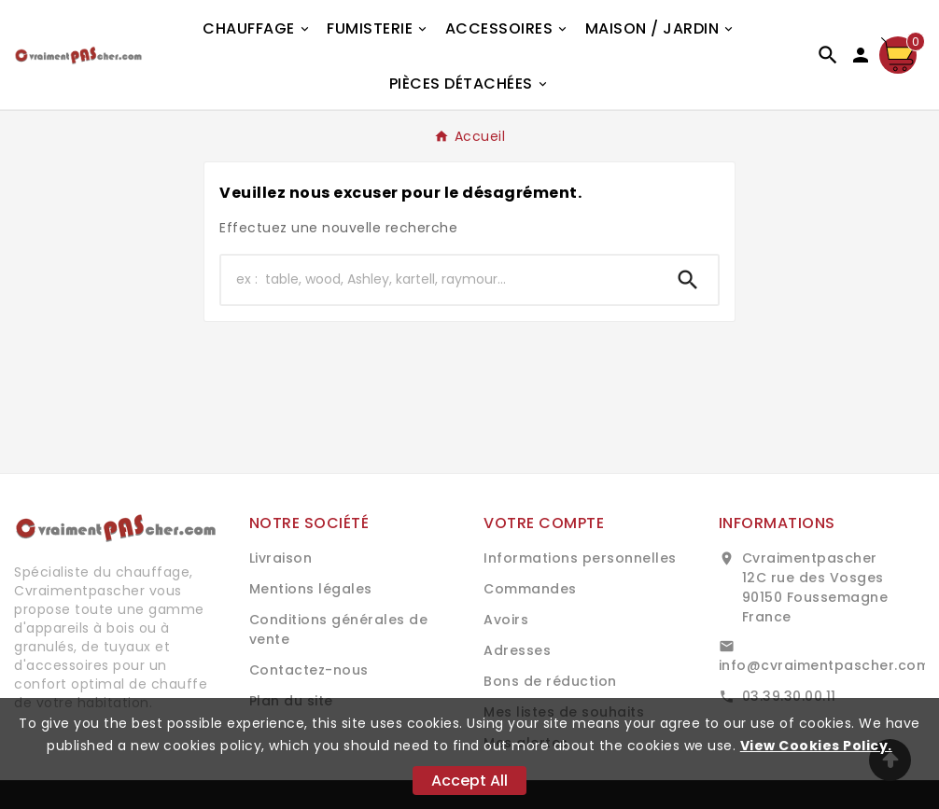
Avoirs (506, 619)
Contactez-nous (309, 670)
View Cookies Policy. (816, 745)
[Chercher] (439, 280)
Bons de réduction (550, 681)
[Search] (688, 280)
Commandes (530, 588)
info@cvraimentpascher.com (825, 665)
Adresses (517, 650)
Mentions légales (310, 588)
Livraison (281, 558)
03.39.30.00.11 (789, 696)
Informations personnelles (580, 558)
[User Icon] (860, 55)
